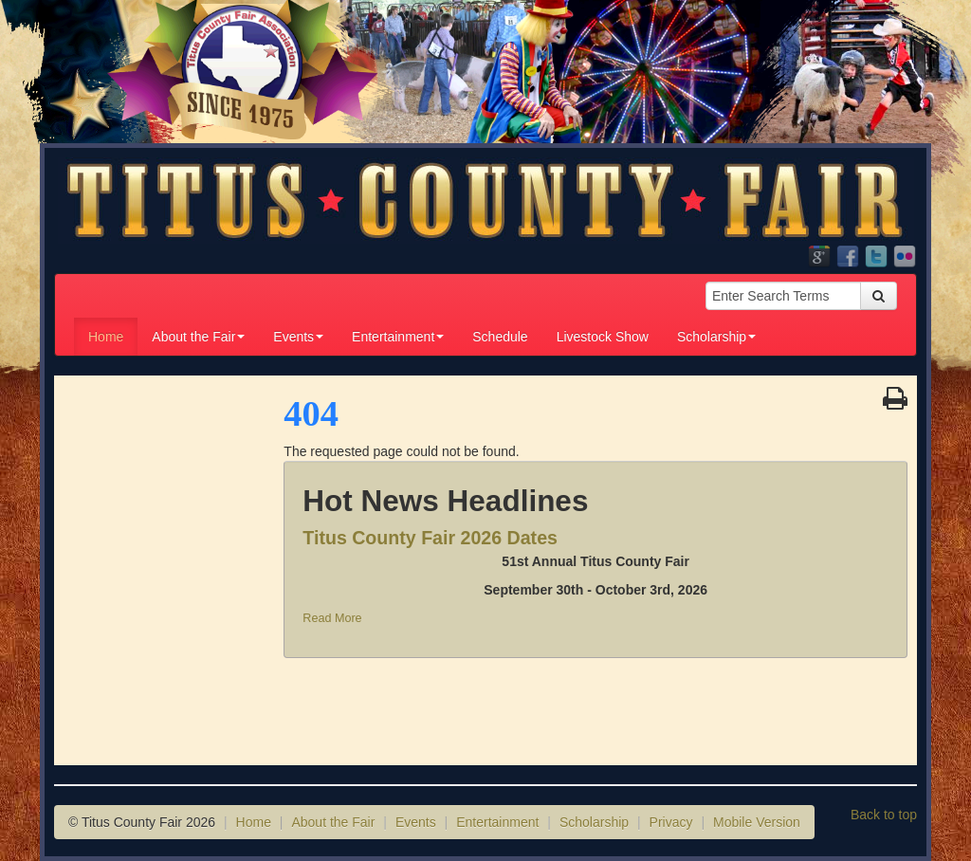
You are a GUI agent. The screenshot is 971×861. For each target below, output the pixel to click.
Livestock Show (603, 336)
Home (105, 336)
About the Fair (198, 336)
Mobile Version (756, 822)
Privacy (671, 822)
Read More (331, 618)
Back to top (884, 814)
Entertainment (398, 336)
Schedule (499, 336)
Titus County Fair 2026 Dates (430, 537)
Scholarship (716, 336)
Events (298, 336)
